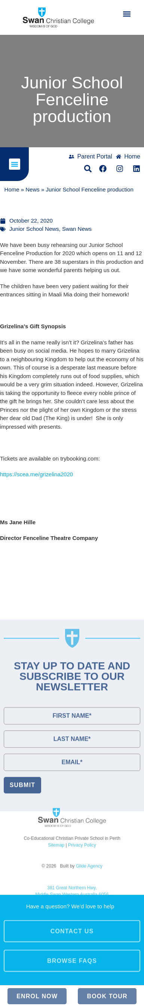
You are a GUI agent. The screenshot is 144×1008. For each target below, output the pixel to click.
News (32, 190)
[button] (126, 13)
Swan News (77, 229)
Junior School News (34, 229)
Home (11, 190)
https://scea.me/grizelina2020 (36, 474)
